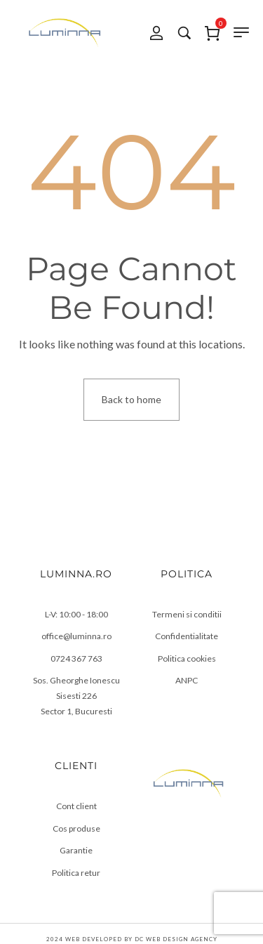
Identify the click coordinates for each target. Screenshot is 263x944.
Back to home (131, 399)
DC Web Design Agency (176, 939)
